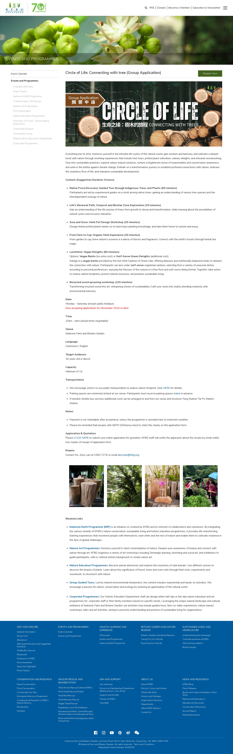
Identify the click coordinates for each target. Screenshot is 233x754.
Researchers (22, 706)
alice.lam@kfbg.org (128, 455)
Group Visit (22, 635)
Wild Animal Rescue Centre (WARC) (75, 687)
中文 (152, 7)
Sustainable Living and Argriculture (197, 628)
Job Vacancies (106, 684)
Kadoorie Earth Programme (27, 96)
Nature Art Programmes (25, 106)
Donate (161, 8)
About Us (147, 679)
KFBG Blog (188, 684)
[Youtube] (112, 732)
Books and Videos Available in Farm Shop (200, 694)
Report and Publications (194, 699)
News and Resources (196, 679)
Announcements (24, 662)
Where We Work (149, 692)
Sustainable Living (22, 133)
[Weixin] (137, 732)
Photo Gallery (23, 670)
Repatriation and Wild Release (72, 707)
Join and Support (110, 679)
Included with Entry (23, 86)
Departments (147, 704)
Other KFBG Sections (151, 708)
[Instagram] (103, 732)
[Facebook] (95, 732)
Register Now (210, 73)
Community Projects (23, 128)
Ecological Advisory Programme (32, 696)
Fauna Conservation (26, 684)
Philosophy (105, 635)
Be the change (189, 647)
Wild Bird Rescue (66, 695)
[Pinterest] (120, 732)
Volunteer (104, 702)
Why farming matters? (193, 643)
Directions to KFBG (26, 658)
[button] (225, 8)
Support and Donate (109, 695)
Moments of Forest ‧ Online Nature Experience (31, 122)
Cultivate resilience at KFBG (196, 639)
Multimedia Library (191, 714)
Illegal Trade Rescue (67, 703)
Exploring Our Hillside (151, 643)
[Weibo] (128, 732)
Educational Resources (193, 702)
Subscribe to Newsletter (206, 8)
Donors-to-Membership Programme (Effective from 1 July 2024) (117, 690)
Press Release (189, 688)
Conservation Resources (194, 706)
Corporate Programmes (25, 143)
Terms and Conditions (144, 744)
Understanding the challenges (197, 635)
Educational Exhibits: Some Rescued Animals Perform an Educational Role (75, 713)
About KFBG (147, 684)
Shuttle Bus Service (26, 650)
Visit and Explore (27, 626)
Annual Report (189, 711)
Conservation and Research (34, 679)
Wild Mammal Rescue (68, 699)
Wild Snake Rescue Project (70, 691)
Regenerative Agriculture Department (32, 138)
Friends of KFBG (107, 699)
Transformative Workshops (27, 101)
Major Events (20, 91)
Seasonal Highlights (26, 666)
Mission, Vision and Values (153, 688)
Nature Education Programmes (29, 115)
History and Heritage (151, 696)
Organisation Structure (151, 700)
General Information (26, 631)
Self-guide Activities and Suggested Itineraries (34, 645)
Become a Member (179, 8)
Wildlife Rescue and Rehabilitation (70, 681)
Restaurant (22, 654)
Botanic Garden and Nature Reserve (158, 635)
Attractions (22, 640)
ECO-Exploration (22, 111)
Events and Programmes (24, 80)
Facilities (21, 711)
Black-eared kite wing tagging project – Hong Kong (76, 719)
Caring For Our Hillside (152, 639)
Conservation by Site (26, 692)
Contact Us (146, 712)
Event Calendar (19, 73)
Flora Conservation (26, 688)
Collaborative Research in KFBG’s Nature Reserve (33, 702)
